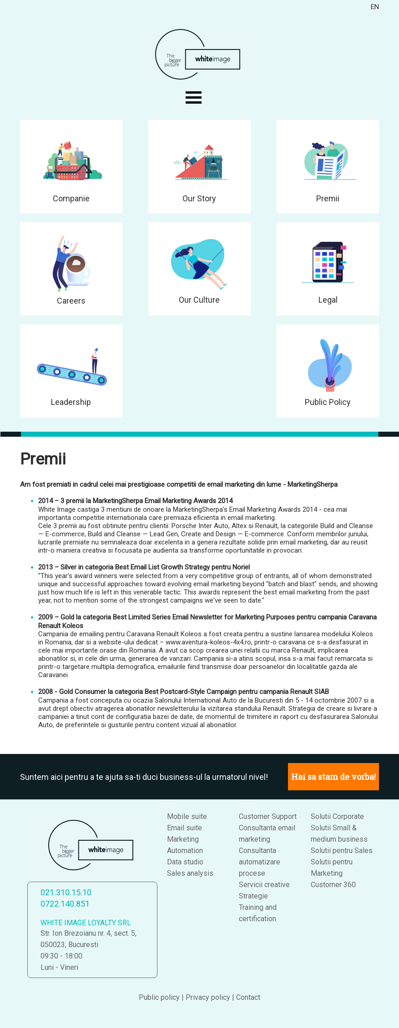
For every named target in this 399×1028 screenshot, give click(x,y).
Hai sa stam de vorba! (333, 776)
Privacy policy (208, 997)
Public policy (159, 997)
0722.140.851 (65, 903)
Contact (248, 997)
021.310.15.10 (65, 892)
